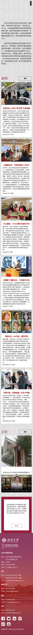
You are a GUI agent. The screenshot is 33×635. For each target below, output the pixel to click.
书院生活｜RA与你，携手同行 (16, 336)
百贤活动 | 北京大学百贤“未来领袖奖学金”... (16, 108)
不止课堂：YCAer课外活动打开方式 (16, 224)
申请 (16, 526)
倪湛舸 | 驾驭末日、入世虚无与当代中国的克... (16, 280)
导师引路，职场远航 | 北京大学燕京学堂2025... (16, 393)
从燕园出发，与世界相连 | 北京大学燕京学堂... (16, 165)
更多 (25, 78)
